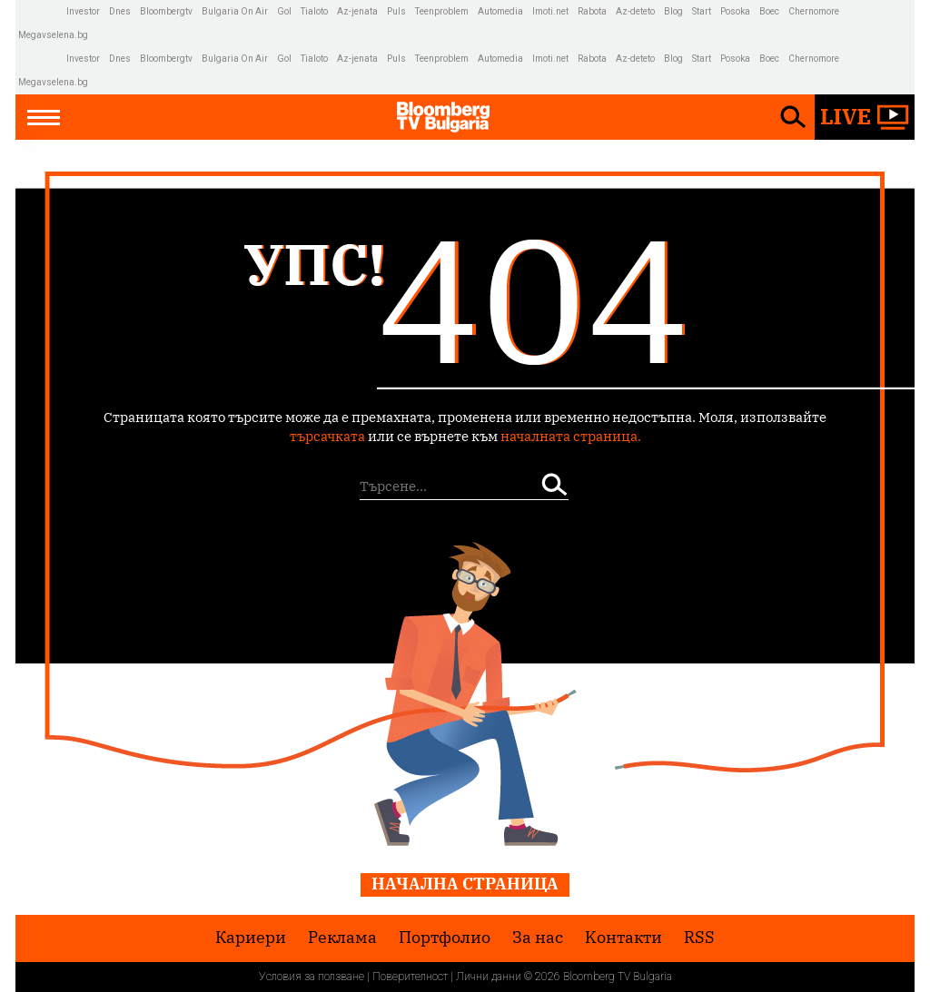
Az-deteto (635, 11)
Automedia (500, 11)
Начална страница (465, 883)
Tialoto (314, 11)
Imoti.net (550, 11)
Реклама (342, 937)
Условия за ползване (311, 976)
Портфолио (444, 937)
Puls (396, 11)
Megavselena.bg (53, 35)
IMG (42, 11)
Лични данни (488, 976)
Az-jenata (357, 11)
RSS (699, 937)
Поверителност (410, 976)
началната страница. (570, 436)
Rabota (592, 11)
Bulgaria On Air (235, 11)
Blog (673, 11)
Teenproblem (442, 11)
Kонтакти (623, 937)
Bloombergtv (166, 11)
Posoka (735, 11)
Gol (284, 11)
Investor (83, 11)
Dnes (120, 11)
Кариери (250, 937)
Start (701, 11)
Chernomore (813, 11)
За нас (537, 937)
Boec (769, 11)
